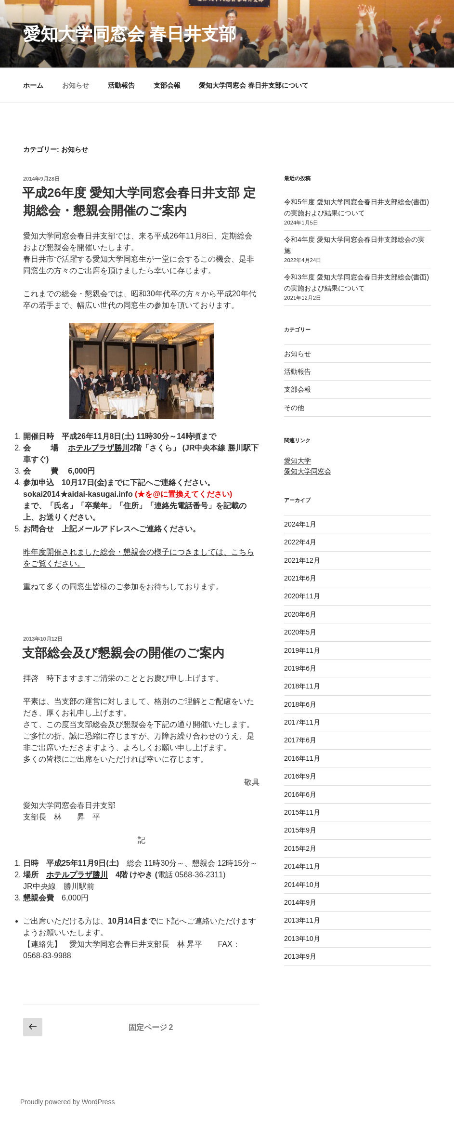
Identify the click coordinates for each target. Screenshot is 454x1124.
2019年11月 (302, 650)
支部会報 (167, 85)
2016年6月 (300, 794)
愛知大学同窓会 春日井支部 (129, 34)
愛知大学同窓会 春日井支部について (254, 85)
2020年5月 (300, 632)
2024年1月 (300, 524)
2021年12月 (302, 560)
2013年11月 (302, 920)
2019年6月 (300, 668)
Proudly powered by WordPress (67, 1102)
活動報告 (121, 85)
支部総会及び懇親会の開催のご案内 (123, 653)
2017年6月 (300, 740)
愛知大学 (297, 460)
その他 (294, 407)
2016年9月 (300, 776)
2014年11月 (302, 866)
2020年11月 (302, 596)
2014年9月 (300, 902)
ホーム (33, 85)
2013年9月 (300, 956)
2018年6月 (300, 704)
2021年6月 (300, 578)
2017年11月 (302, 722)
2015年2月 (300, 848)
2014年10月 (302, 884)
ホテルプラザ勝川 (99, 448)
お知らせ (75, 85)
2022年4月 (300, 542)
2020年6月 (300, 614)
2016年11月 (302, 758)
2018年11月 (302, 686)
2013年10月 (302, 938)
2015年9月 (300, 830)
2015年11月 (302, 812)
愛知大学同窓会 (307, 471)
